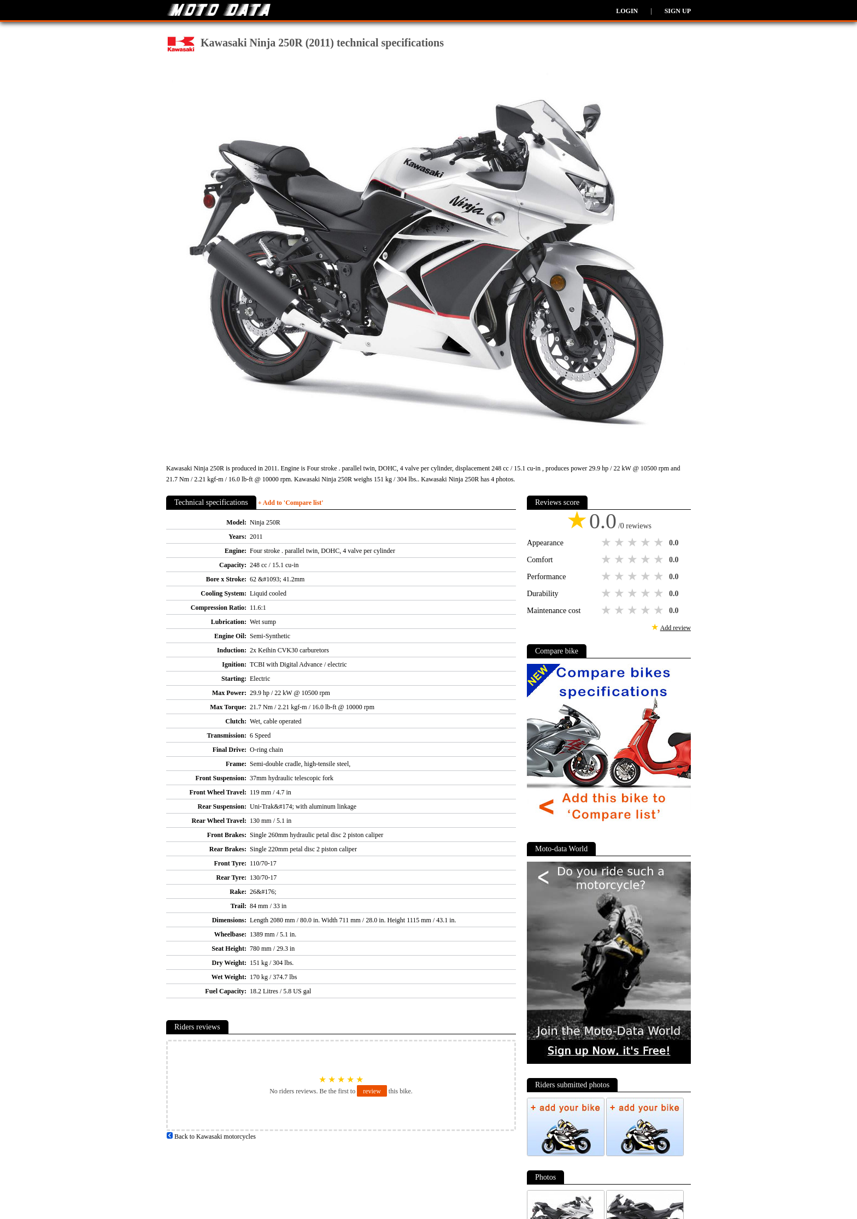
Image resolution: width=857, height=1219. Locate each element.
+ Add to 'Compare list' (291, 503)
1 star (607, 542)
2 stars (620, 542)
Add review (675, 628)
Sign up (678, 11)
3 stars (633, 542)
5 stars (659, 542)
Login (627, 11)
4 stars (646, 542)
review (372, 1091)
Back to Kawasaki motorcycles (211, 1136)
